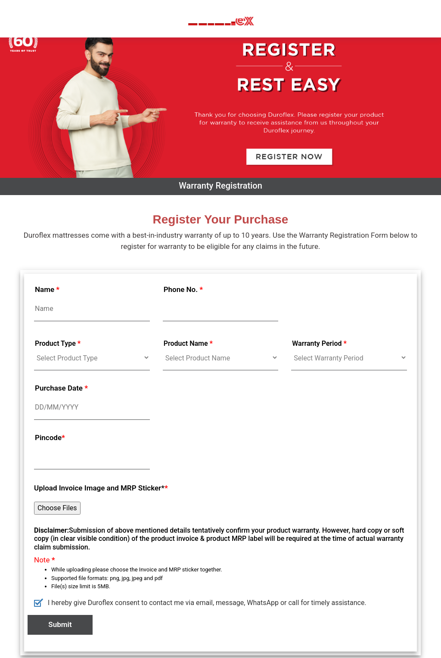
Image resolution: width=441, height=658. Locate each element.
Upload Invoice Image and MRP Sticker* (101, 488)
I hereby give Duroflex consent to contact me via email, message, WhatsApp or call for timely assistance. (200, 602)
